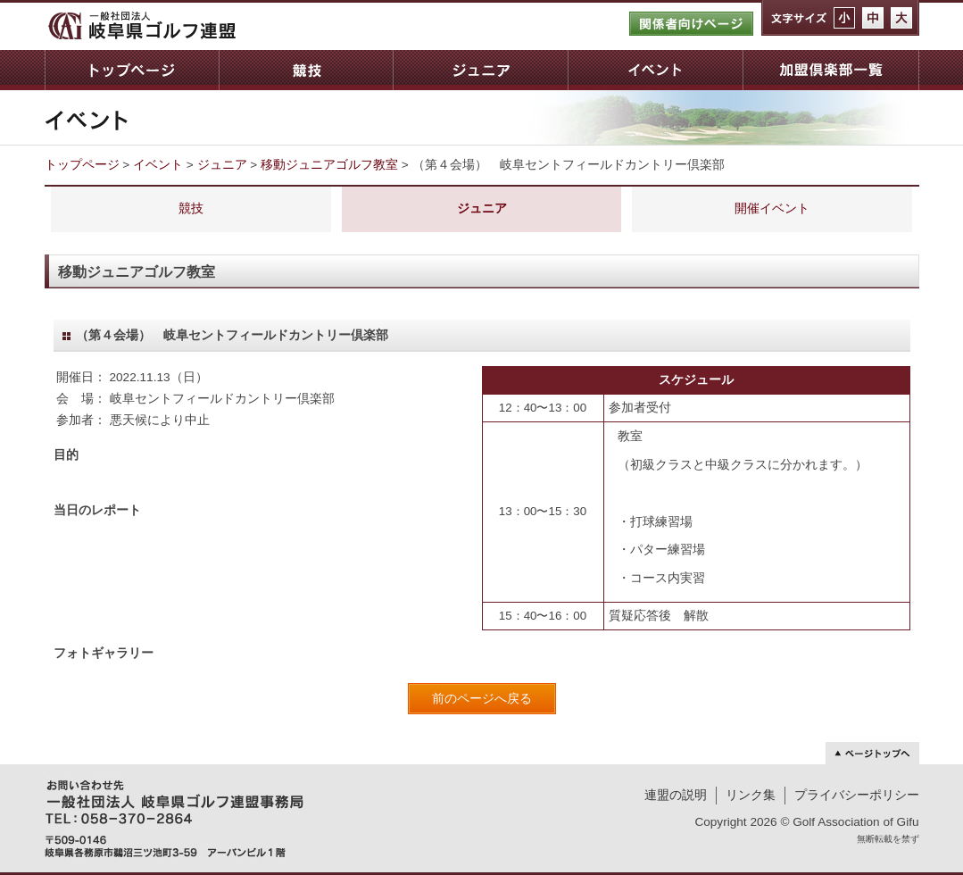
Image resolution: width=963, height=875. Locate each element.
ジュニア (480, 70)
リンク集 (751, 795)
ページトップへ (872, 753)
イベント (655, 70)
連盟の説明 (675, 795)
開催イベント (772, 208)
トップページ (132, 70)
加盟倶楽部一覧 (831, 70)
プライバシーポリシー (856, 795)
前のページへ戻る (482, 698)
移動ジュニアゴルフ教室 (329, 164)
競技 (306, 70)
